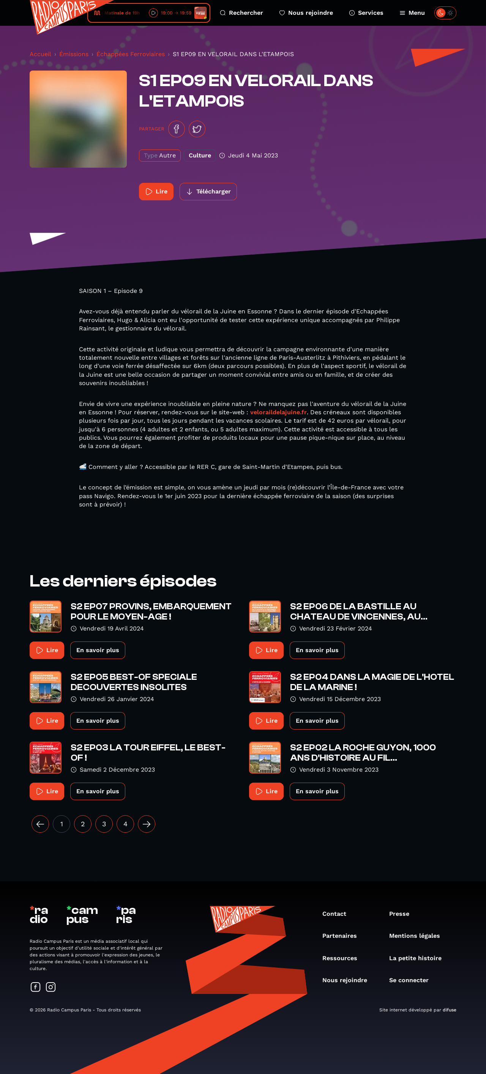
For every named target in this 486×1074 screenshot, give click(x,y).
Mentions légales (418, 935)
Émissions (73, 54)
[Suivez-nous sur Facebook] (36, 987)
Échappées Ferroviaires (130, 54)
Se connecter (412, 980)
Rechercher (241, 12)
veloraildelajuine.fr (278, 412)
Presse (403, 913)
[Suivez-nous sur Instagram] (51, 987)
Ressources (343, 958)
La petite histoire (419, 958)
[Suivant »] (146, 824)
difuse (449, 1010)
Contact (338, 913)
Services (366, 12)
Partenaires (343, 935)
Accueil (40, 54)
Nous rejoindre (306, 12)
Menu (412, 12)
